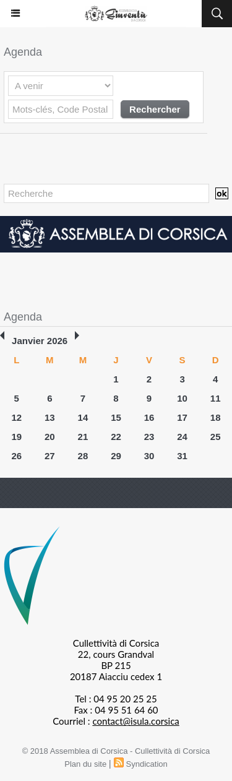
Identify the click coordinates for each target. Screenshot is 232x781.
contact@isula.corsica (135, 721)
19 (16, 436)
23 (149, 436)
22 (116, 436)
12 (16, 417)
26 (16, 456)
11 (215, 398)
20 (50, 436)
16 (149, 417)
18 (215, 417)
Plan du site (85, 764)
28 (83, 456)
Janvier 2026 (39, 340)
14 (83, 417)
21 (83, 436)
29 (116, 456)
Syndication (147, 764)
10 (182, 398)
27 (50, 456)
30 (149, 456)
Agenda (23, 317)
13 (50, 417)
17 (182, 417)
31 (182, 456)
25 (215, 436)
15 (116, 417)
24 (182, 436)
